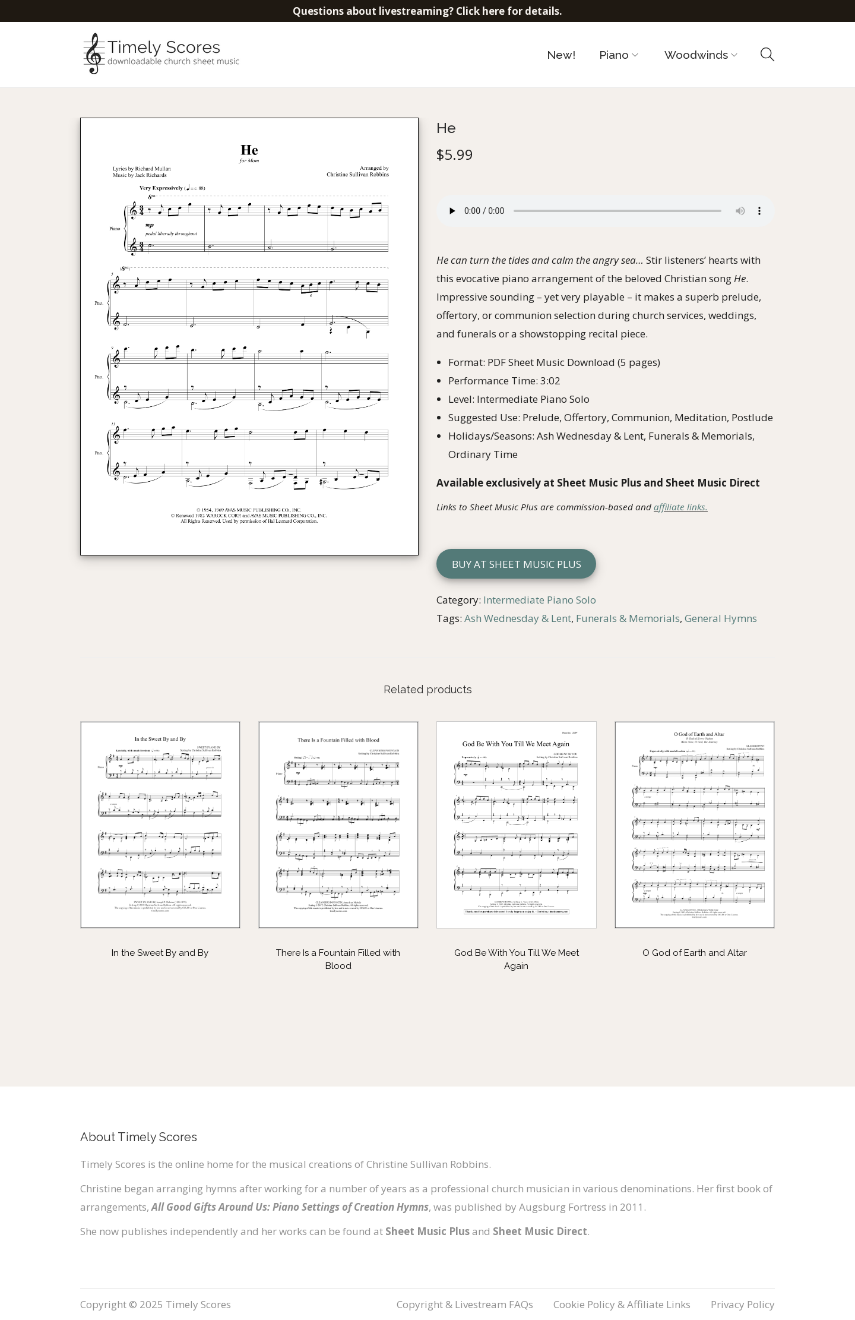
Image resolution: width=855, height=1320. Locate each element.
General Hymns (721, 618)
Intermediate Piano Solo (539, 600)
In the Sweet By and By (160, 953)
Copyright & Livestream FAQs (465, 1304)
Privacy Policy (743, 1304)
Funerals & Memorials (628, 618)
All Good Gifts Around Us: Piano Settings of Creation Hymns (290, 1207)
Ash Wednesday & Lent (517, 618)
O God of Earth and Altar (694, 953)
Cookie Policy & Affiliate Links (622, 1304)
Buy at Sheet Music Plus (516, 564)
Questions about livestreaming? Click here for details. (427, 11)
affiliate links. (681, 507)
